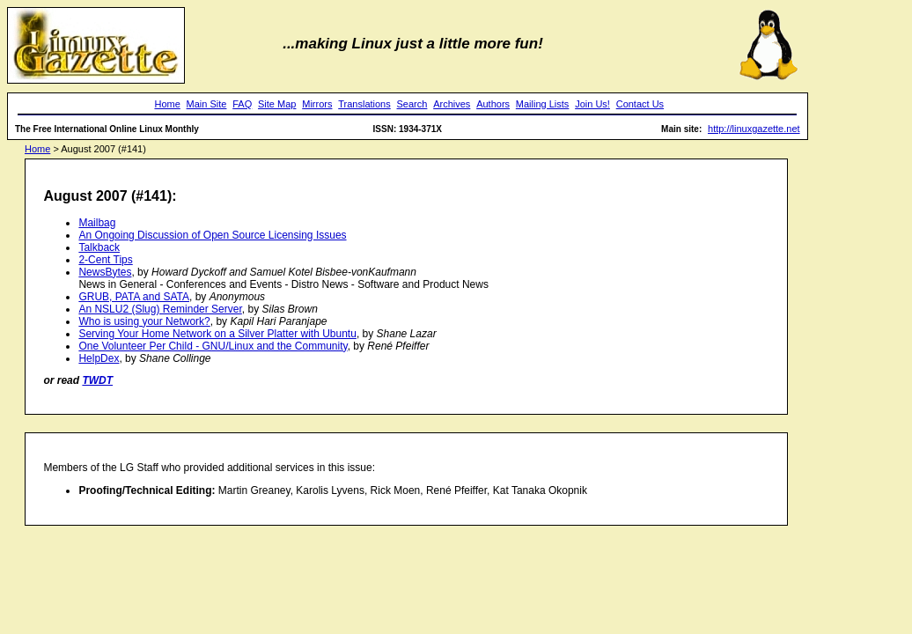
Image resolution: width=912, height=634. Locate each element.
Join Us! (592, 104)
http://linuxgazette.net (754, 128)
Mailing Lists (543, 104)
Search (412, 104)
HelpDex (98, 358)
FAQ (242, 104)
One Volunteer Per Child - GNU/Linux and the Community (212, 346)
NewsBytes (104, 272)
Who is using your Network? (144, 321)
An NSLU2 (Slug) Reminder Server (159, 309)
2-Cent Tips (105, 260)
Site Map (277, 104)
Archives (451, 104)
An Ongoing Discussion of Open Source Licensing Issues (212, 235)
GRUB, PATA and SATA (133, 297)
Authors (493, 104)
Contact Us (640, 104)
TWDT (97, 380)
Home (167, 104)
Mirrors (317, 104)
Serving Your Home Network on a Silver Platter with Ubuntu (217, 334)
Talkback (99, 247)
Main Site (207, 104)
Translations (364, 104)
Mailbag (96, 223)
